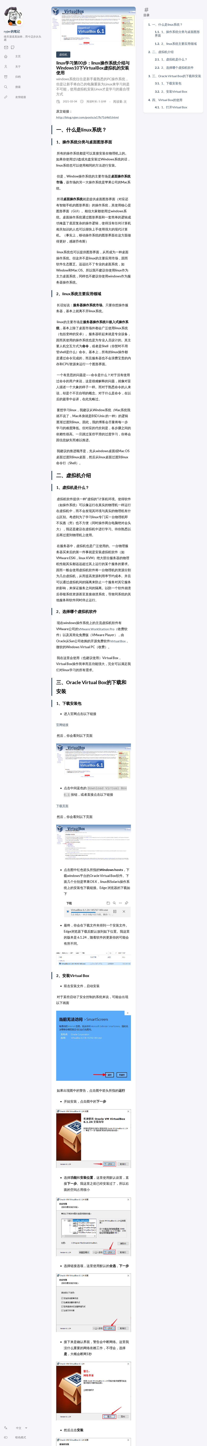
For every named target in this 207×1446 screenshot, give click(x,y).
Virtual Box (118, 641)
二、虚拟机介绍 (163, 52)
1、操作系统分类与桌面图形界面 (177, 33)
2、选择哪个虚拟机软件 (177, 67)
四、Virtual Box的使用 (167, 100)
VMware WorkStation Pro (97, 629)
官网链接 (62, 725)
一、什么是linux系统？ (167, 24)
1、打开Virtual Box (174, 107)
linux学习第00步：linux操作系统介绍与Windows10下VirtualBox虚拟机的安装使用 (93, 67)
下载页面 (62, 806)
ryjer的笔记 (12, 31)
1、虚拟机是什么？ (174, 59)
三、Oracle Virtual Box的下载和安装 (176, 76)
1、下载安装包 (171, 83)
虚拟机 (63, 54)
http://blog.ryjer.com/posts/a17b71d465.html (89, 117)
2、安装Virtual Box (174, 91)
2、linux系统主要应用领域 (179, 43)
